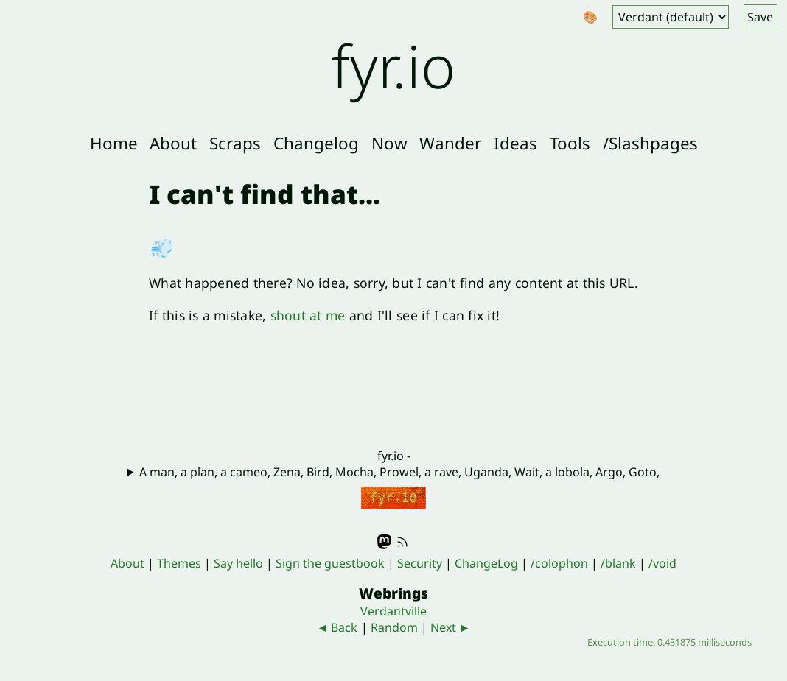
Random (394, 627)
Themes (179, 563)
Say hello (238, 563)
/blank (618, 563)
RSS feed (402, 541)
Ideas (515, 143)
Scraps (235, 143)
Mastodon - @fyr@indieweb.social (384, 541)
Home (114, 143)
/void (662, 563)
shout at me (308, 315)
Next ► (450, 627)
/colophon (559, 563)
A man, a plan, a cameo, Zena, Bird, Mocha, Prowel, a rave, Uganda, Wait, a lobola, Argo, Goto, (399, 472)
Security (419, 563)
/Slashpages (650, 143)
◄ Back (337, 627)
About (173, 143)
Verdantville (393, 611)
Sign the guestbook (330, 563)
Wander (450, 143)
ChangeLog (486, 563)
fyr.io (393, 65)
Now (389, 143)
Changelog (316, 143)
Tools (570, 143)
